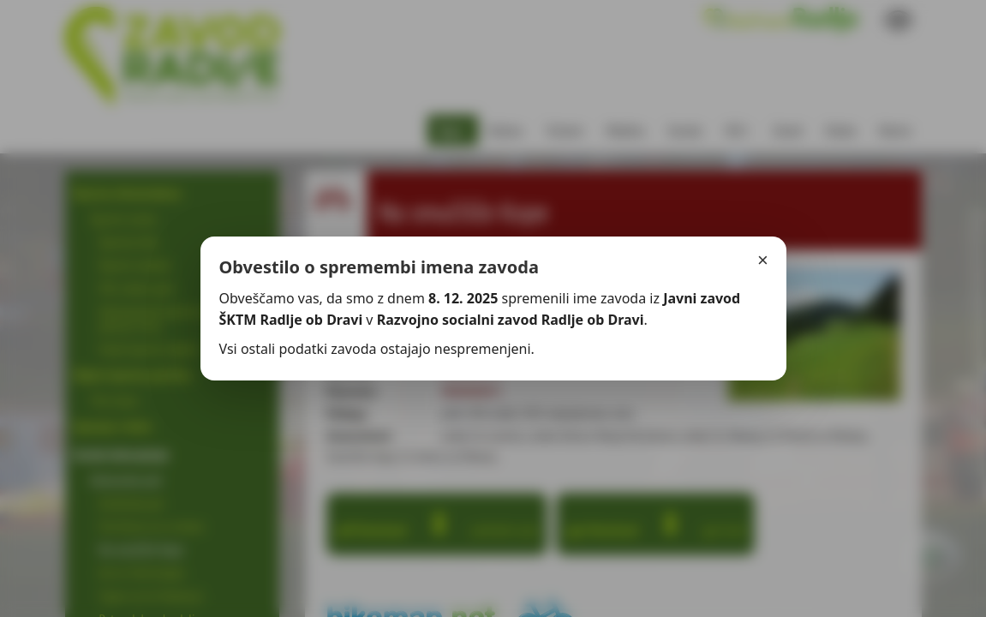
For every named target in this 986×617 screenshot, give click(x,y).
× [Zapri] (762, 260)
